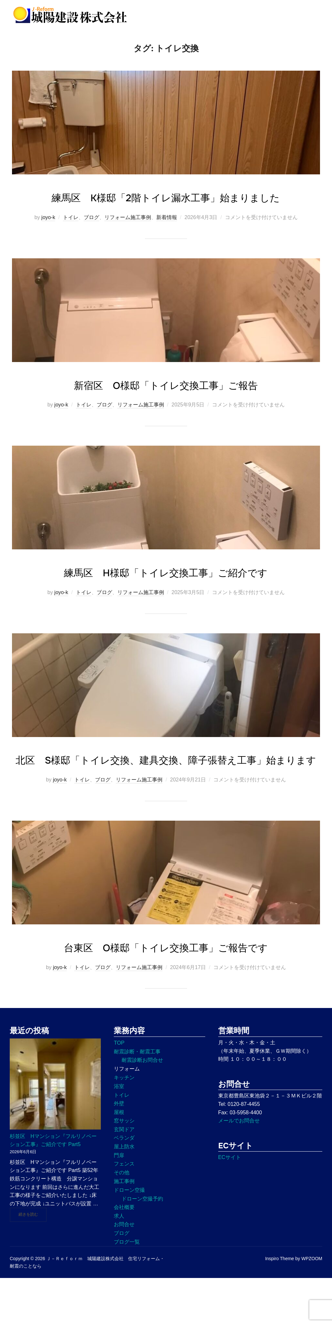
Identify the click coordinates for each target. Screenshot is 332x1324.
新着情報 (166, 244)
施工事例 (124, 1227)
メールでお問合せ (239, 1166)
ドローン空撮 (129, 1236)
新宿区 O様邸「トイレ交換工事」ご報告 (165, 411)
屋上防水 (124, 1192)
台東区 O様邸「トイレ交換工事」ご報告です (165, 993)
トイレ (70, 244)
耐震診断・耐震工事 (137, 1097)
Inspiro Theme (279, 1304)
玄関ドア (124, 1175)
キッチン (124, 1123)
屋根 (119, 1158)
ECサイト (229, 1203)
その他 (121, 1218)
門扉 (119, 1201)
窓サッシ (124, 1166)
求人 (119, 1262)
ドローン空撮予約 (142, 1245)
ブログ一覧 (127, 1288)
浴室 (119, 1132)
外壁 (119, 1149)
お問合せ (124, 1270)
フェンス (124, 1210)
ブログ (91, 244)
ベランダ (124, 1184)
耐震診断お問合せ (142, 1106)
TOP (119, 1089)
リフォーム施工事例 (127, 244)
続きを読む (32, 1260)
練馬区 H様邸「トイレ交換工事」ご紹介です (166, 598)
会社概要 (124, 1253)
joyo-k (48, 244)
